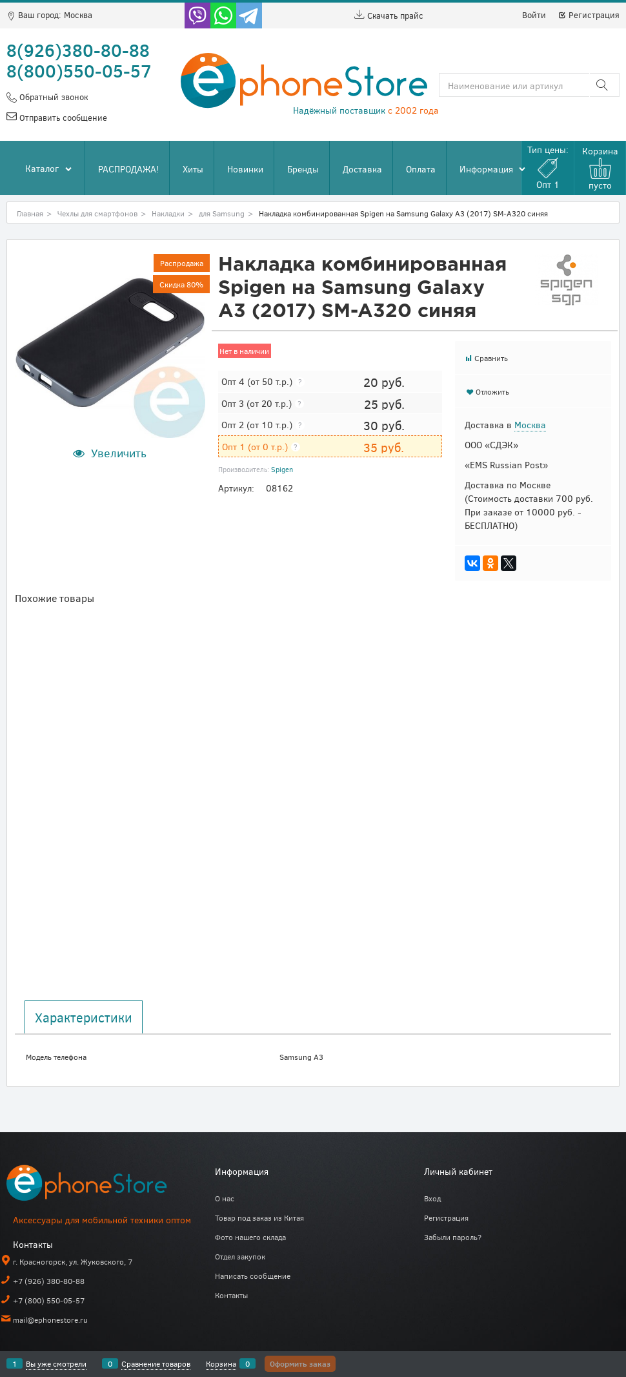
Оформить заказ (300, 1363)
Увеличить (118, 453)
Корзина (221, 1363)
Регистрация (589, 15)
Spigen (282, 469)
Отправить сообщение (62, 117)
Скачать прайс (388, 15)
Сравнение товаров (155, 1363)
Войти (534, 15)
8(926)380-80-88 (78, 49)
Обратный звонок (52, 97)
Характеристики (83, 1017)
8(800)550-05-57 (79, 70)
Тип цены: (548, 167)
